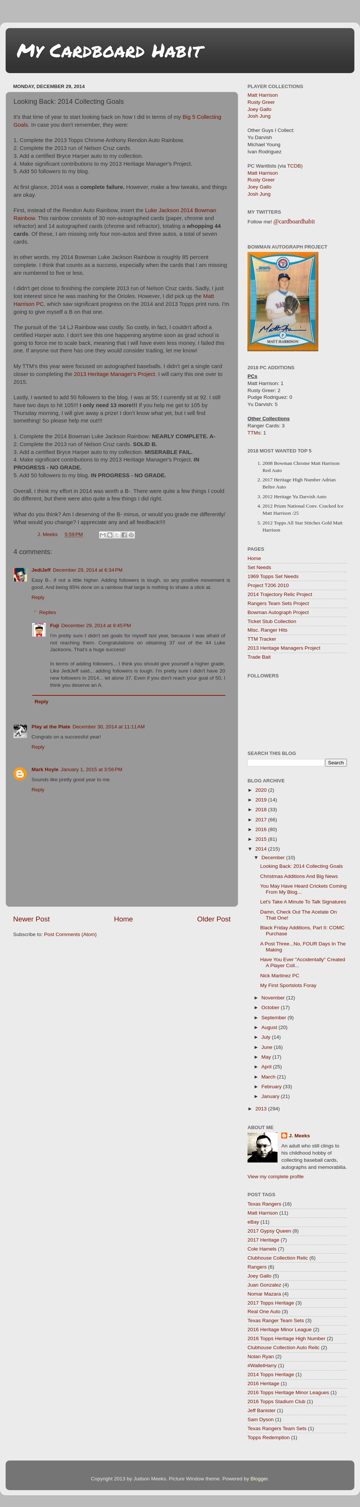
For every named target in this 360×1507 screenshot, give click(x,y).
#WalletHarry (262, 1365)
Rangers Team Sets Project (278, 603)
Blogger (259, 1479)
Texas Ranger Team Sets (276, 1320)
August (270, 1027)
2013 (261, 1109)
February (272, 1086)
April (267, 1067)
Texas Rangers (264, 1204)
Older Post (214, 919)
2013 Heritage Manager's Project (114, 374)
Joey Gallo (260, 109)
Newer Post (31, 919)
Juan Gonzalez (264, 1285)
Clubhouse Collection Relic (278, 1258)
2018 (261, 809)
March (269, 1077)
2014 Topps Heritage (271, 1374)
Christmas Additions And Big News (299, 876)
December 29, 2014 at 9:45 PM (96, 625)
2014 (261, 849)
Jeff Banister (262, 1410)
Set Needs (259, 567)
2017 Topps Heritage (271, 1303)
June (267, 1047)
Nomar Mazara (264, 1294)
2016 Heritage (263, 1383)
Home (123, 919)
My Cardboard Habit (109, 50)
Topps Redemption (269, 1437)
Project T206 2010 (268, 585)
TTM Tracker (262, 639)
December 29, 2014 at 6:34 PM (88, 570)
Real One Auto (264, 1311)
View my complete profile (276, 1176)
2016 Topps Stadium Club (276, 1401)
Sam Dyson (261, 1419)
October (271, 1007)
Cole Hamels (262, 1249)
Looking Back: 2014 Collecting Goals (301, 866)
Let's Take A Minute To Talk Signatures (303, 902)
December (273, 857)
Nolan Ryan (261, 1356)
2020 (261, 790)
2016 (261, 829)
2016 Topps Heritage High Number (287, 1338)
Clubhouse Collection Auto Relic (284, 1347)
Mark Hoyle (45, 769)
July (266, 1037)
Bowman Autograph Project (278, 612)
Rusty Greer (261, 102)
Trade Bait (259, 657)
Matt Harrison (263, 95)
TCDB (294, 166)
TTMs (254, 433)
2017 (261, 819)
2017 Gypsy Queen (269, 1231)
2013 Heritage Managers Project (284, 648)
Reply (38, 597)
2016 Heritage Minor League (280, 1329)
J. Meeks (299, 1135)
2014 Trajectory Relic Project (280, 594)
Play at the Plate (51, 727)
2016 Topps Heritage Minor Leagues (288, 1392)
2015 (261, 839)
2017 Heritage (263, 1240)
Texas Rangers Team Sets (277, 1428)
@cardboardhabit (294, 221)
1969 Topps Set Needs (273, 576)
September (274, 1017)
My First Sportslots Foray (288, 985)
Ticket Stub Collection (272, 621)
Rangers (257, 1267)
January (271, 1096)
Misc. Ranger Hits (268, 630)
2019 (261, 800)
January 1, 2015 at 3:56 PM (91, 769)
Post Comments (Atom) (70, 934)
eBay (253, 1222)
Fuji (54, 625)
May (266, 1057)
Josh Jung (259, 116)
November (273, 998)
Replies (47, 612)
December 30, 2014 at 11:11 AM (109, 727)
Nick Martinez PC (279, 975)
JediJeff (41, 570)
